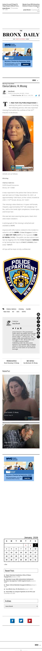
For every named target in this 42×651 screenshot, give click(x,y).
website (36, 240)
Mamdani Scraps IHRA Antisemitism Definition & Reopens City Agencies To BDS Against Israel (18, 580)
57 (3, 237)
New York (6, 312)
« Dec (5, 564)
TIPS (14, 235)
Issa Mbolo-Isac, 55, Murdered (15, 589)
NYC (18, 312)
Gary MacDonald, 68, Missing (30, 363)
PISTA (7, 237)
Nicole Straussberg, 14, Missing (11, 363)
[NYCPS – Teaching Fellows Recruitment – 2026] (17, 55)
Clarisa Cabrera (11, 309)
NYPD (24, 312)
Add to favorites (17, 95)
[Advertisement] (14, 24)
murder (28, 309)
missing (21, 309)
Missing (4, 84)
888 (35, 235)
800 (7, 235)
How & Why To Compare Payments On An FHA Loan (20, 591)
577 (10, 235)
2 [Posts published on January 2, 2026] (30, 545)
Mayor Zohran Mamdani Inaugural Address (18, 585)
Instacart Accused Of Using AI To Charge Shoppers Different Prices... (10, 5)
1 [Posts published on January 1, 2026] (25, 545)
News (12, 84)
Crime (9, 84)
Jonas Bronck (6, 8)
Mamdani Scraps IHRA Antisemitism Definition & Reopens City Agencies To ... (31, 5)
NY (13, 312)
